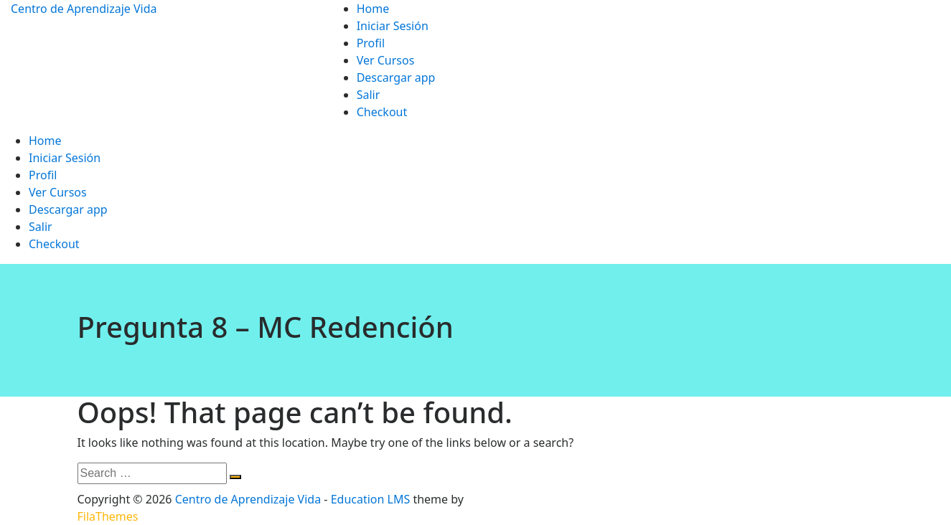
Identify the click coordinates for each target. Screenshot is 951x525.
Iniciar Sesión (392, 26)
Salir (368, 95)
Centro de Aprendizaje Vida (84, 8)
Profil (371, 43)
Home (373, 8)
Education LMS (371, 499)
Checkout (382, 112)
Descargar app (396, 77)
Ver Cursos (386, 60)
